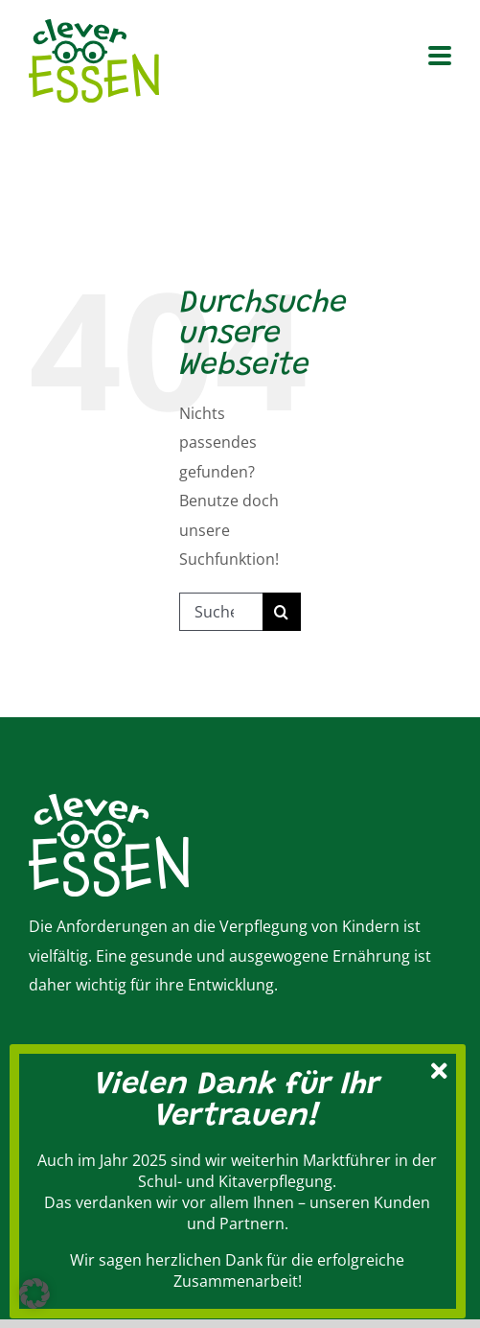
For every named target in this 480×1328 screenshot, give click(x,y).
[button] (34, 1293)
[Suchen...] (221, 612)
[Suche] (282, 612)
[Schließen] (439, 1068)
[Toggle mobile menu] (439, 57)
